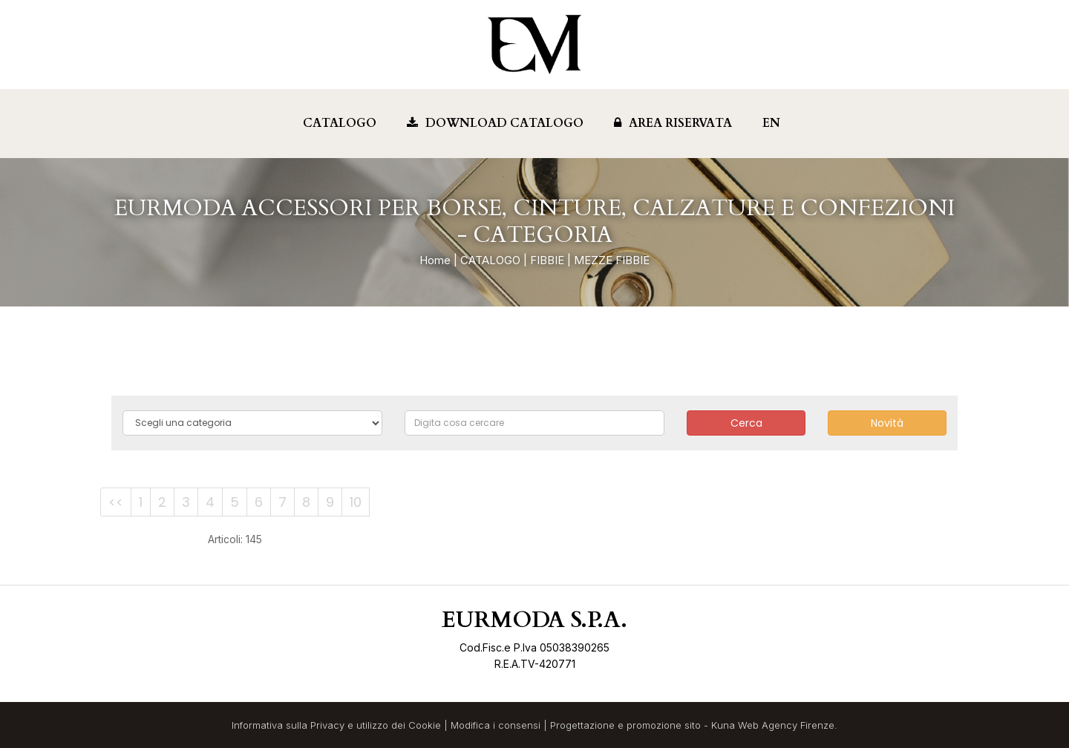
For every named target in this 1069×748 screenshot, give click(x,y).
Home (435, 260)
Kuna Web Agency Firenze (772, 725)
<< (115, 502)
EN (771, 123)
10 (356, 502)
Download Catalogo (495, 123)
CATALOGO (490, 260)
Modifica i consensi (495, 725)
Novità (887, 423)
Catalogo (339, 123)
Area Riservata (673, 123)
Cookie (424, 725)
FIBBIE (547, 260)
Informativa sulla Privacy (288, 725)
